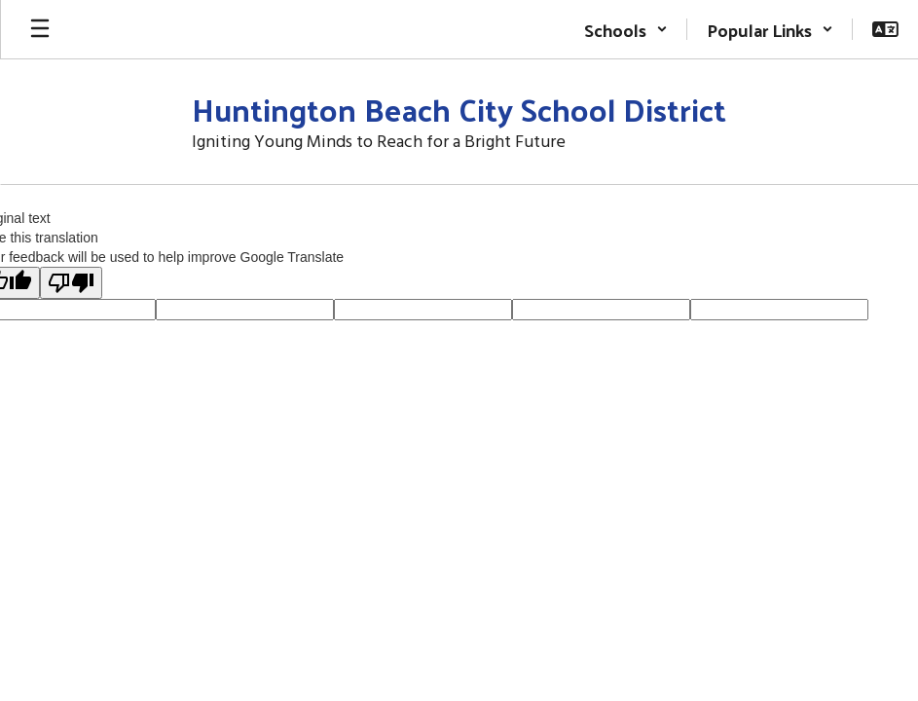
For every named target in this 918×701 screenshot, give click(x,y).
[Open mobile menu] (40, 29)
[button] (626, 29)
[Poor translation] (71, 283)
